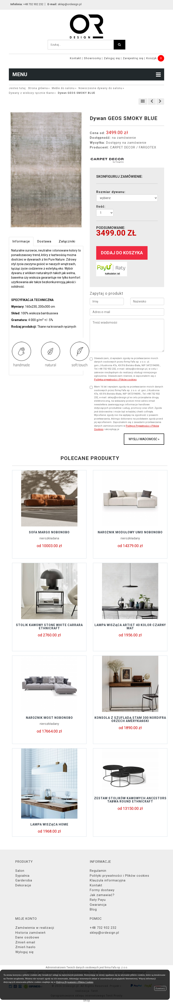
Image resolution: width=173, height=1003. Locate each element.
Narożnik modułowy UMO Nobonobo (130, 532)
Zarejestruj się (133, 58)
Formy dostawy (102, 890)
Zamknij (160, 988)
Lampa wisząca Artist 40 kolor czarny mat (130, 626)
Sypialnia (22, 876)
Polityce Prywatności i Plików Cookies (74, 982)
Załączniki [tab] (67, 241)
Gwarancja (98, 905)
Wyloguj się (24, 952)
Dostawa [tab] (44, 241)
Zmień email (25, 942)
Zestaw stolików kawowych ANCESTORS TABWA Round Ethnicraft (130, 799)
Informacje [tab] (21, 241)
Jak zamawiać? (102, 895)
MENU (86, 74)
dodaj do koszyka (122, 252)
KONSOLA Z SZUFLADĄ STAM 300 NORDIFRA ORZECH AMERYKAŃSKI (130, 719)
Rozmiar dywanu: (111, 192)
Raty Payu (98, 900)
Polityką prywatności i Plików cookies (115, 379)
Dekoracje (23, 885)
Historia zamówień (30, 933)
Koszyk (151, 58)
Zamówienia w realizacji (34, 928)
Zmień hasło (25, 947)
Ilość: (100, 206)
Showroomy (92, 58)
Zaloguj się (112, 58)
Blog (93, 909)
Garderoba (23, 880)
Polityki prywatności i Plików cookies (119, 876)
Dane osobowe (27, 937)
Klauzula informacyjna (108, 880)
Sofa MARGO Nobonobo (49, 532)
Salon (19, 871)
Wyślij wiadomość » (144, 439)
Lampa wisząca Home (49, 824)
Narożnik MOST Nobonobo (49, 717)
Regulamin (98, 871)
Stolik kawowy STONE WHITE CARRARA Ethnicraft (49, 626)
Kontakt (75, 58)
